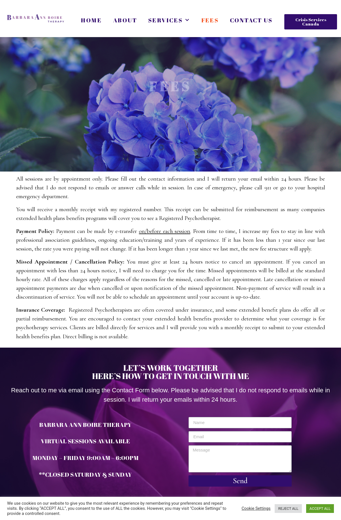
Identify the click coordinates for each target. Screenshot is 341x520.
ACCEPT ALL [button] (320, 508)
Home (91, 20)
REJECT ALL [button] (288, 508)
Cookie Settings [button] (256, 508)
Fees (210, 20)
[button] (310, 21)
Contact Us (251, 20)
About (125, 20)
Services (169, 20)
